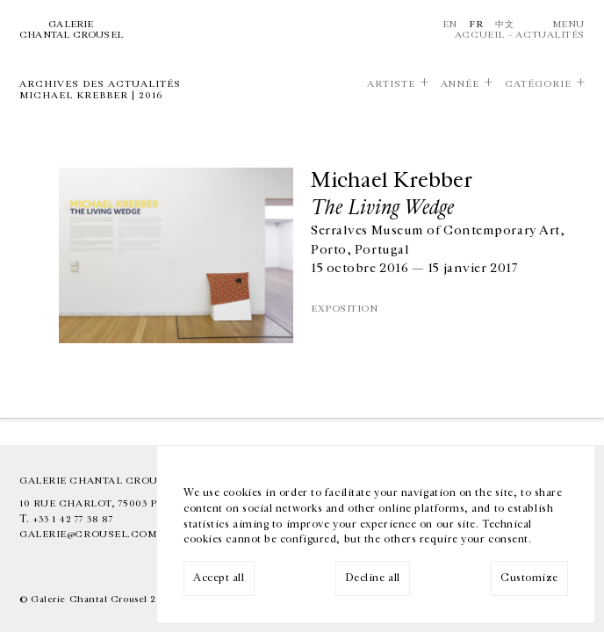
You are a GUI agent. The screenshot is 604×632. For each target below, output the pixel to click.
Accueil (480, 34)
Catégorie (538, 84)
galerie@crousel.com (88, 534)
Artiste (391, 84)
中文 (504, 24)
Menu (568, 24)
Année (460, 84)
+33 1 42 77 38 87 (72, 519)
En (449, 24)
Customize (529, 578)
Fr (476, 24)
